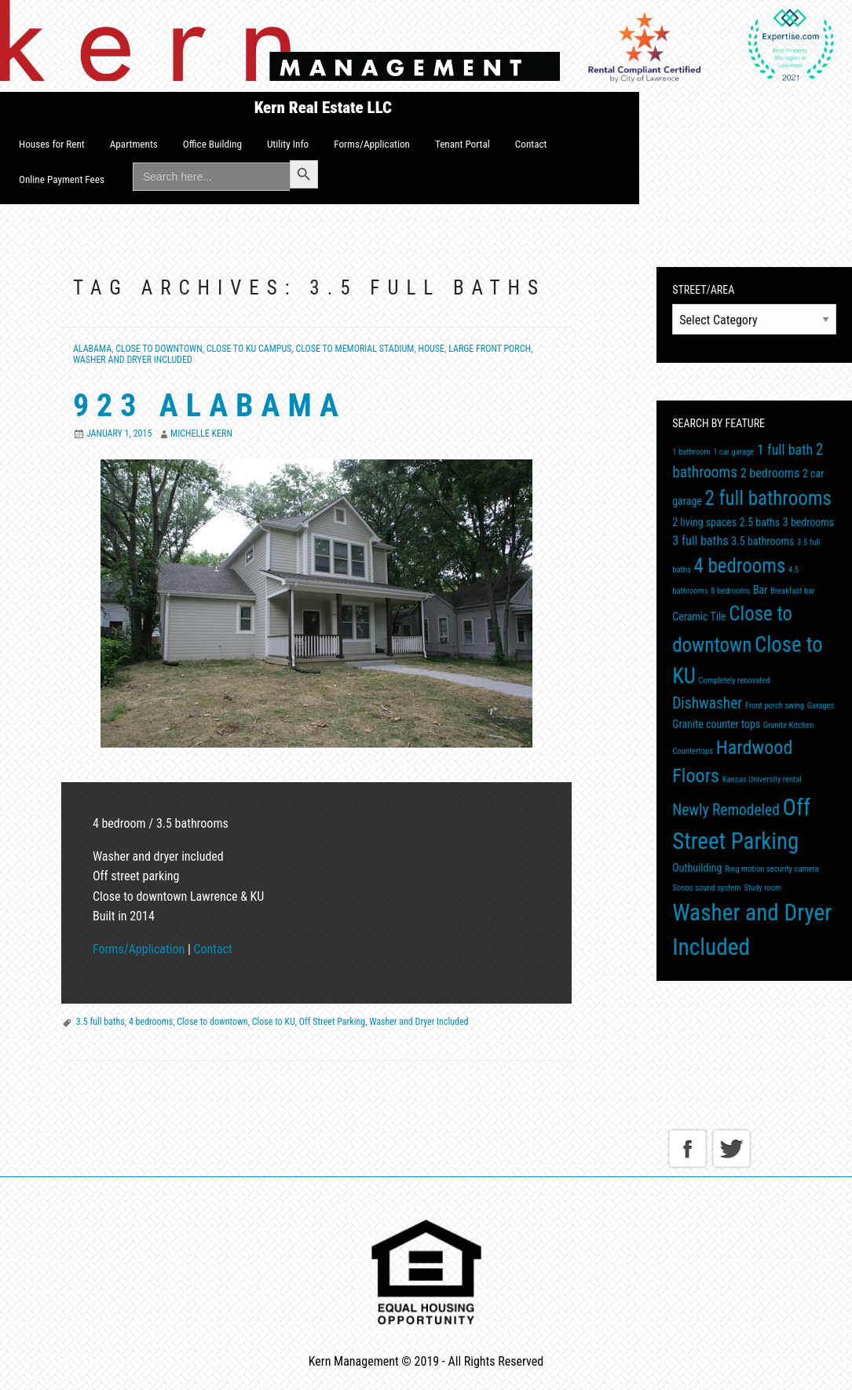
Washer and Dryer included (132, 359)
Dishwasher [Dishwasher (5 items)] (707, 703)
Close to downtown (212, 1021)
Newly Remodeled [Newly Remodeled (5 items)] (726, 810)
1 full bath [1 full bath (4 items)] (785, 449)
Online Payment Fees (61, 179)
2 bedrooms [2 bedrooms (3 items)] (770, 473)
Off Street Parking (332, 1021)
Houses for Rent (52, 144)
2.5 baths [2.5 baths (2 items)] (760, 522)
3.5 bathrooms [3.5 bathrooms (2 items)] (762, 541)
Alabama (92, 348)
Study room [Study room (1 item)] (762, 888)
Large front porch (489, 348)
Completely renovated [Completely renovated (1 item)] (734, 680)
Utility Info (288, 144)
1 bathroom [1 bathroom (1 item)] (691, 452)
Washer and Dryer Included (418, 1021)
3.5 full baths (100, 1021)
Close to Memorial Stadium (354, 348)
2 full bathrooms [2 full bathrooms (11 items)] (768, 498)
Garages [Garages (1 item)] (821, 705)
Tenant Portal (462, 144)
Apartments (134, 144)
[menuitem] (51, 145)
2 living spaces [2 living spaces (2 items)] (704, 522)
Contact (531, 144)
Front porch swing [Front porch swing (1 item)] (774, 705)
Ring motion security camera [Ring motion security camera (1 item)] (772, 869)
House (431, 348)
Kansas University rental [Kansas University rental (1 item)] (762, 779)
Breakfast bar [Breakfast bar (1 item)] (792, 591)
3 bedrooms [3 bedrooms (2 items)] (808, 522)
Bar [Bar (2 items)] (760, 589)
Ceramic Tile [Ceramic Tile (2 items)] (699, 616)
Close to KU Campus (249, 348)
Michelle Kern (201, 433)
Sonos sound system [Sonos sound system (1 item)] (706, 888)
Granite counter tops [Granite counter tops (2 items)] (716, 724)
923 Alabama (209, 405)
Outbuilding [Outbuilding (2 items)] (697, 867)
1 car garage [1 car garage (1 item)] (733, 452)
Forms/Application (372, 144)
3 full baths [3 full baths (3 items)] (700, 540)
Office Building (212, 144)
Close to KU (273, 1021)
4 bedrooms (151, 1021)
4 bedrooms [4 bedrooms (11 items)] (739, 565)
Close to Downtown (158, 348)
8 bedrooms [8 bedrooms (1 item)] (730, 591)
